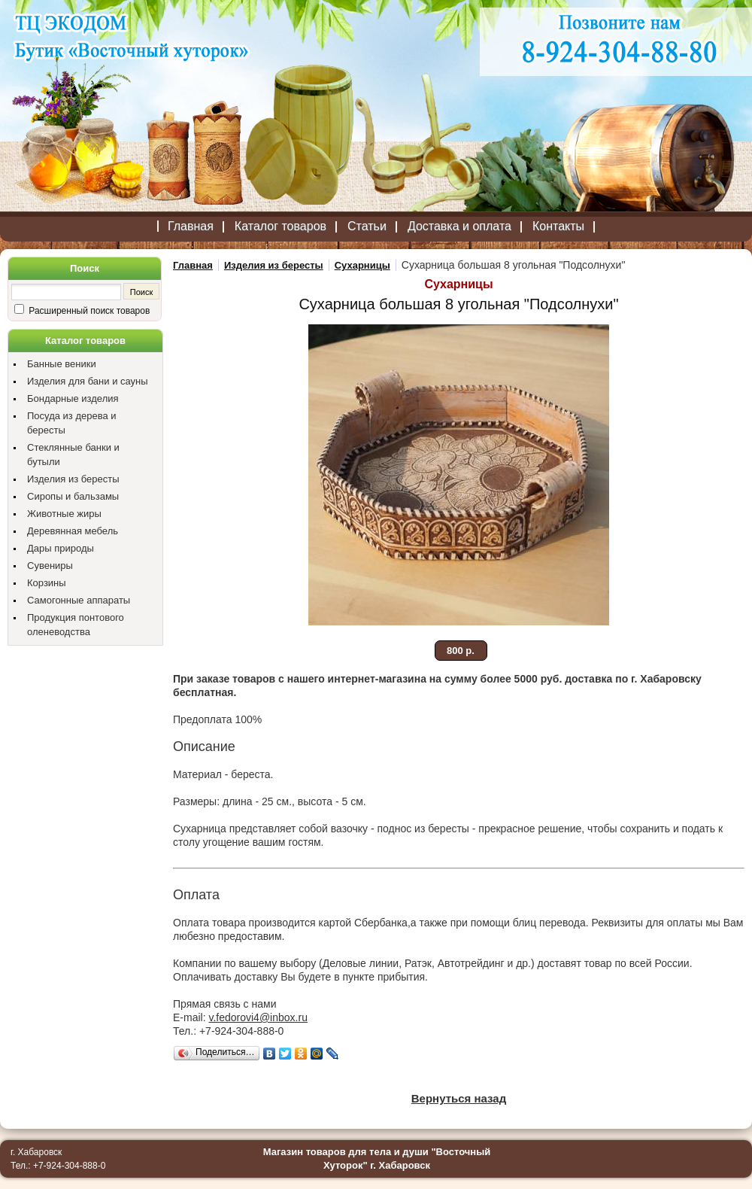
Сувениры (50, 565)
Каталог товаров (280, 226)
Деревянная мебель (72, 531)
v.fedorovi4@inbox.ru (257, 1017)
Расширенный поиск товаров (88, 311)
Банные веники (61, 363)
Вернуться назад (458, 1098)
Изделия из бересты (73, 479)
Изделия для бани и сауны (87, 381)
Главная (191, 226)
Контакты (558, 226)
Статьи (367, 226)
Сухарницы (362, 265)
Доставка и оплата (459, 226)
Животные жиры (64, 513)
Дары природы (60, 548)
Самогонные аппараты (78, 600)
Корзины (46, 582)
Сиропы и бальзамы (73, 496)
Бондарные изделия (73, 398)
